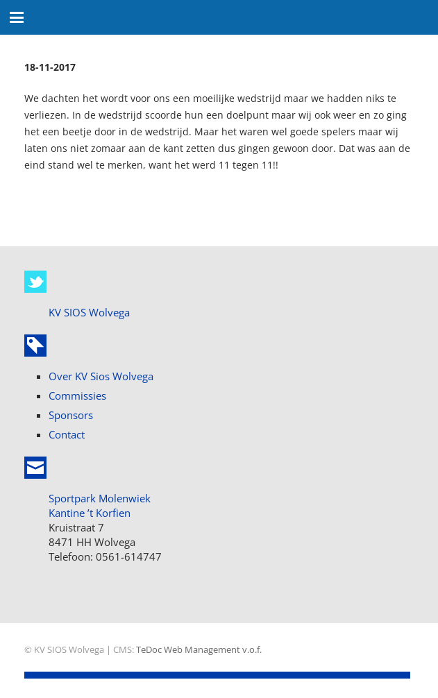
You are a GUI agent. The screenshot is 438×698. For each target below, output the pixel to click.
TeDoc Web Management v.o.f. (199, 650)
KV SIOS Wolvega (89, 312)
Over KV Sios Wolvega (101, 376)
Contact (67, 434)
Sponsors (71, 415)
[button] (16, 17)
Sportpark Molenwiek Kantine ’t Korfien (100, 505)
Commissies (77, 395)
